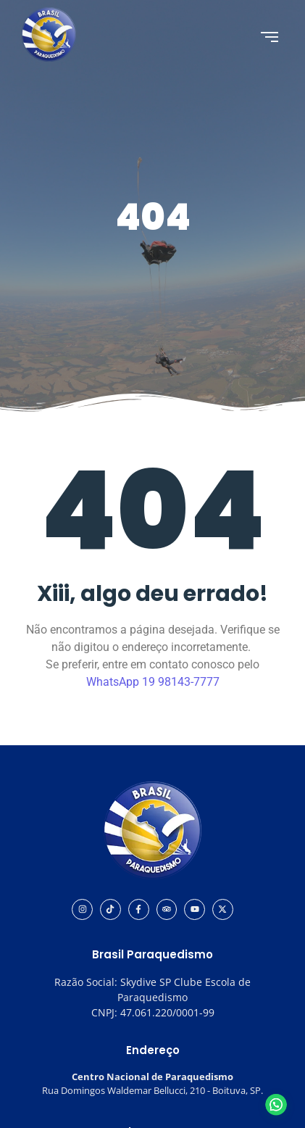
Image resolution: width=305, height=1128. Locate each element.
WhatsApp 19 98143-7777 (153, 682)
